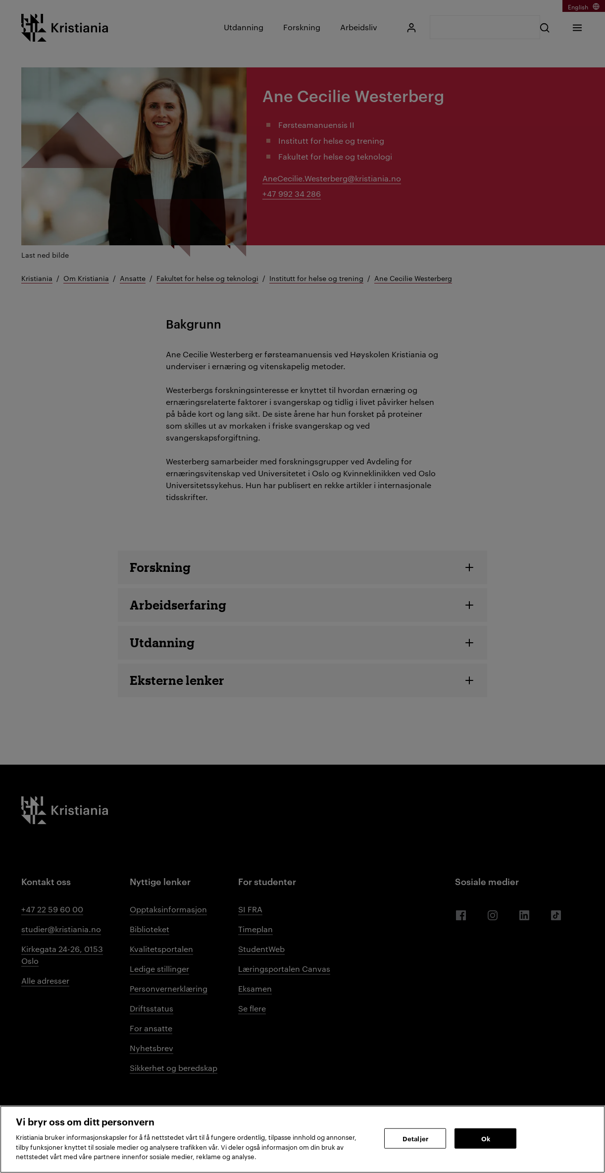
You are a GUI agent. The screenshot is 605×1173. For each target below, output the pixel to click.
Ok (485, 1137)
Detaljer (415, 1137)
